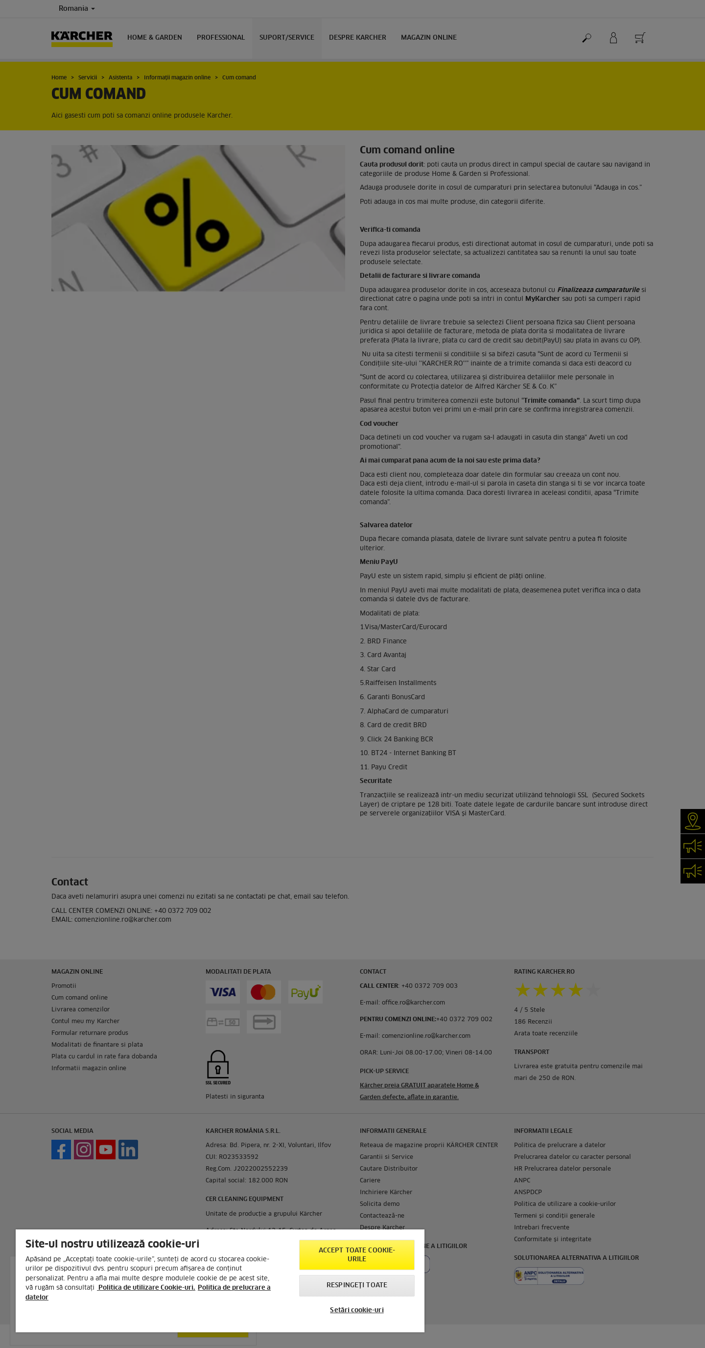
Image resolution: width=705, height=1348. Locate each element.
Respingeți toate (357, 1285)
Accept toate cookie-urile (357, 1255)
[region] (220, 1280)
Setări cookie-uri (356, 1310)
